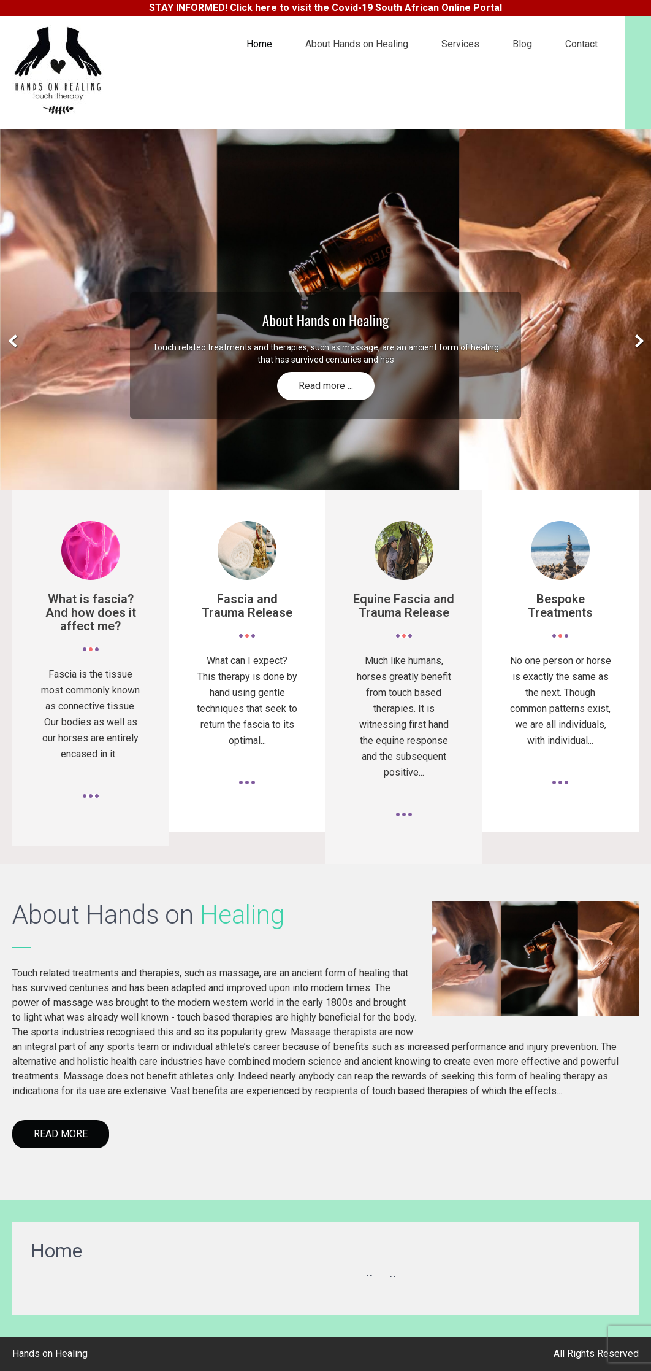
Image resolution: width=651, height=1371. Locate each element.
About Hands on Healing (356, 44)
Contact (581, 44)
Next (638, 341)
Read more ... (326, 386)
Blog (522, 44)
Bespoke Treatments (560, 606)
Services (460, 44)
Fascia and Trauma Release (247, 606)
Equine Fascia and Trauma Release (403, 606)
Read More (61, 1134)
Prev (13, 341)
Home (259, 44)
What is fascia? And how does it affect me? (90, 612)
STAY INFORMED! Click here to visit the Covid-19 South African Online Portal (325, 8)
